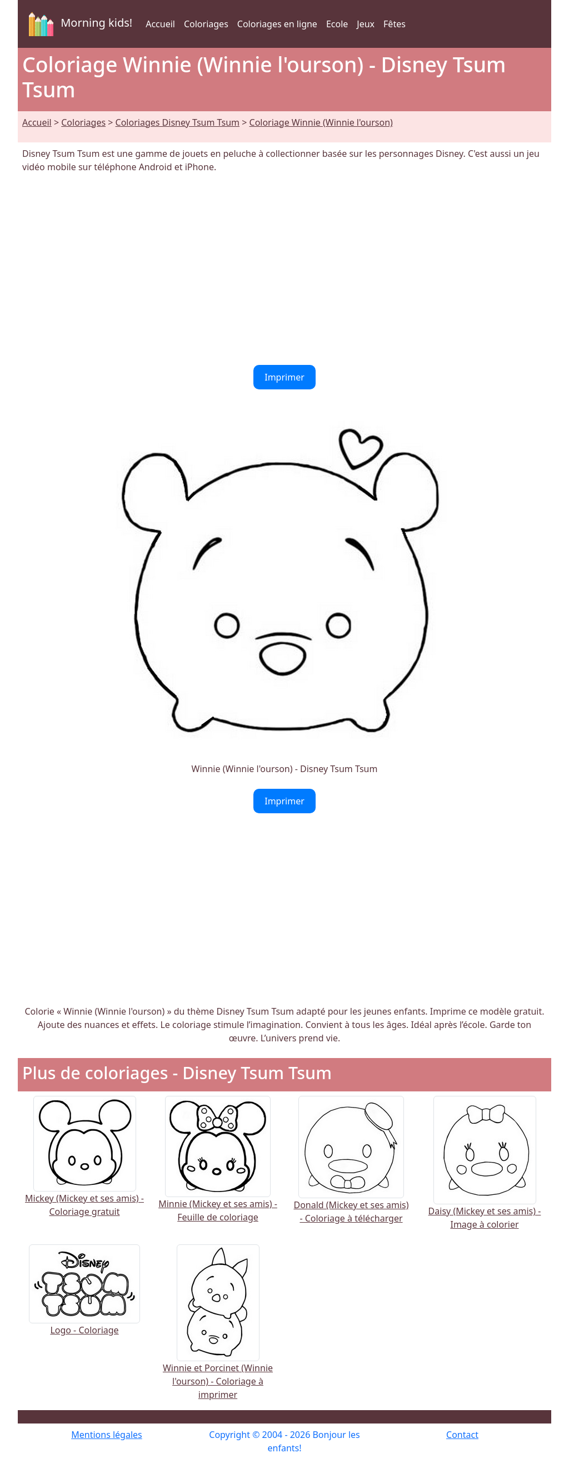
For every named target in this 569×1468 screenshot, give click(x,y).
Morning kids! (78, 24)
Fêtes (394, 24)
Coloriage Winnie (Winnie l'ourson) (321, 122)
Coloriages (206, 24)
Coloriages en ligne (277, 24)
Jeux (366, 24)
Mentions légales (106, 1435)
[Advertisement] (284, 269)
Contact (462, 1435)
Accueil (160, 24)
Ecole (337, 24)
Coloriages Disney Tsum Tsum (177, 122)
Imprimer (284, 377)
